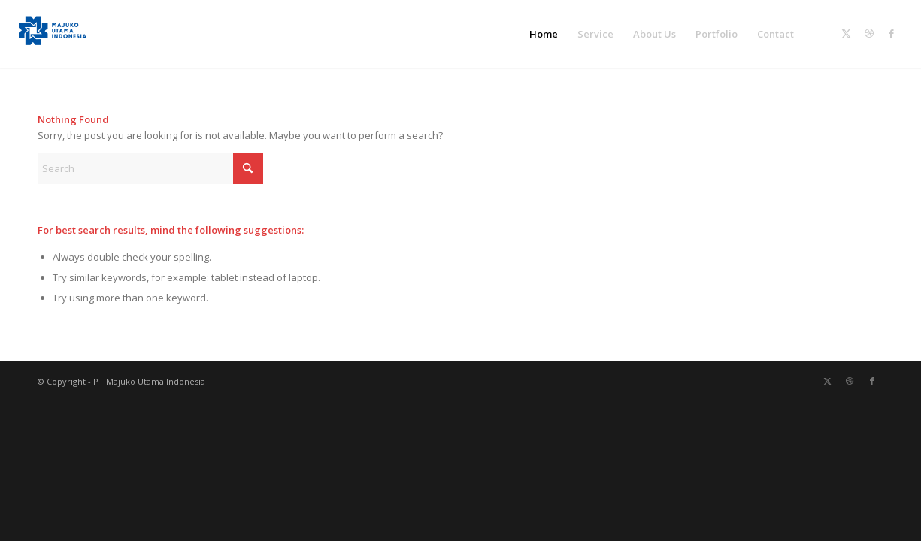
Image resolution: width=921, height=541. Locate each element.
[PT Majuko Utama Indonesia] (52, 34)
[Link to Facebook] (891, 33)
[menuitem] (544, 34)
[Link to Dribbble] (869, 33)
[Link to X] (846, 33)
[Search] (150, 168)
